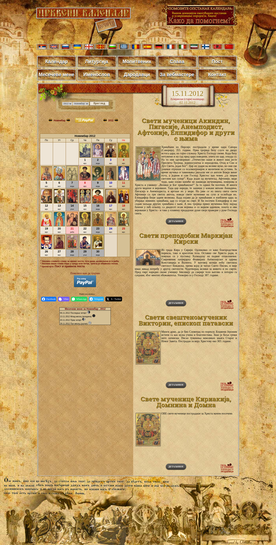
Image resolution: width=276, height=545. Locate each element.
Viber (64, 299)
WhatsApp (79, 299)
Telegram (96, 299)
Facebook (49, 299)
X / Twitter (113, 299)
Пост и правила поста (70, 266)
